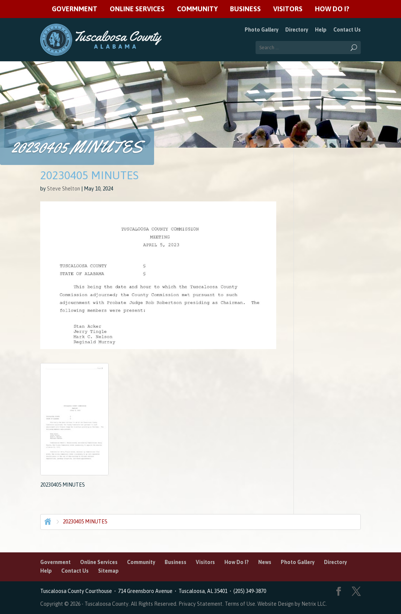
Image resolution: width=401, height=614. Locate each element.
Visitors (288, 9)
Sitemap (108, 571)
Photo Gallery (261, 30)
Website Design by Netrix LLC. (292, 604)
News (264, 562)
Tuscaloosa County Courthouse (77, 591)
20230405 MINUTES (85, 522)
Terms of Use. (241, 604)
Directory (296, 30)
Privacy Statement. (201, 604)
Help (321, 30)
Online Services (137, 9)
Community (197, 9)
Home (47, 520)
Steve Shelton (63, 189)
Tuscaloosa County (107, 604)
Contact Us (347, 30)
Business (245, 9)
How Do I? (332, 9)
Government (74, 9)
